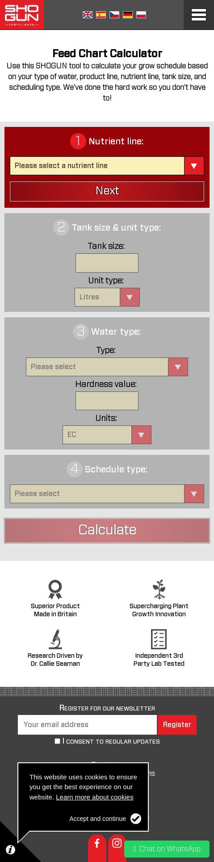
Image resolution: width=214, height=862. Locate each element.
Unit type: (105, 281)
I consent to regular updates (111, 742)
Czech (114, 14)
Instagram (117, 848)
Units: (106, 419)
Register (177, 724)
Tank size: (106, 247)
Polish (141, 14)
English (87, 14)
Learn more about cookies (94, 797)
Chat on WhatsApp (167, 849)
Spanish (101, 14)
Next (107, 191)
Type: (105, 351)
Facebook (97, 848)
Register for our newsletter (107, 708)
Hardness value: (105, 385)
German (128, 14)
